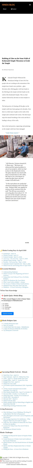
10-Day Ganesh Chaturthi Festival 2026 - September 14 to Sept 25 (15, 389)
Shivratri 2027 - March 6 (10, 399)
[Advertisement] (16, 32)
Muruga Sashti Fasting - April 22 (12, 260)
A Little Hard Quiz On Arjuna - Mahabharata (16, 327)
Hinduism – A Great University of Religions (15, 287)
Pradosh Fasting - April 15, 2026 (12, 257)
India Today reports (12, 133)
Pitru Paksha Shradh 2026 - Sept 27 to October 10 (17, 392)
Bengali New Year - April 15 (11, 382)
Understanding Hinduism (10, 272)
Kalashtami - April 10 (9, 253)
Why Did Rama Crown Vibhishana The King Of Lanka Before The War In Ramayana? (17, 413)
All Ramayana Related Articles (12, 429)
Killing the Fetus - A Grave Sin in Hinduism (15, 449)
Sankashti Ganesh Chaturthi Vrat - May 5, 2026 (16, 264)
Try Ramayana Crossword (10, 330)
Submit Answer (7, 313)
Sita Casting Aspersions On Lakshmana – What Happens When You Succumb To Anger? (16, 420)
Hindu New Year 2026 (9, 383)
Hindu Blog (8, 4)
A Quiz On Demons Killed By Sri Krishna (15, 328)
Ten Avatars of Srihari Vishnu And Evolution (16, 284)
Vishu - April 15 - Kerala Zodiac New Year (15, 378)
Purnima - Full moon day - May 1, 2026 (14, 262)
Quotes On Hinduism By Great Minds (14, 280)
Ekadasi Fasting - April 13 (10, 255)
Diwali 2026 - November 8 (11, 397)
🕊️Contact (12, 9)
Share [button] (27, 242)
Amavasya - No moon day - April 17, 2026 (15, 259)
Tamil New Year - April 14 (10, 375)
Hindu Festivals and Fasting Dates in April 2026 (17, 265)
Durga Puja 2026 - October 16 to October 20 (16, 395)
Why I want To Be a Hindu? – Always (14, 282)
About (3, 9)
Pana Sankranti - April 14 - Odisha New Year (16, 377)
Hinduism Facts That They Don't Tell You (15, 285)
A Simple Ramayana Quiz (10, 323)
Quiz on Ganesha (8, 325)
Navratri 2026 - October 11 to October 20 (15, 394)
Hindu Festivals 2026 (9, 400)
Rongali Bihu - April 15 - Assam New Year (15, 380)
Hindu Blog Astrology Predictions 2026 (14, 406)
